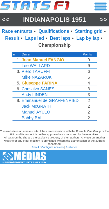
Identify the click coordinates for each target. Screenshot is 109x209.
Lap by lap (87, 38)
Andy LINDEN (35, 94)
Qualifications (53, 31)
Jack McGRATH (36, 106)
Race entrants (17, 31)
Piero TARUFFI (36, 71)
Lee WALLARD (36, 65)
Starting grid (89, 31)
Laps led (34, 38)
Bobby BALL (33, 118)
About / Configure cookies (48, 147)
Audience (71, 147)
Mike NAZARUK (37, 77)
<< (5, 19)
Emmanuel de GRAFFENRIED (50, 100)
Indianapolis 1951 (54, 19)
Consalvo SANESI (39, 89)
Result (12, 38)
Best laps (60, 38)
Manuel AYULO (36, 112)
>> (103, 19)
